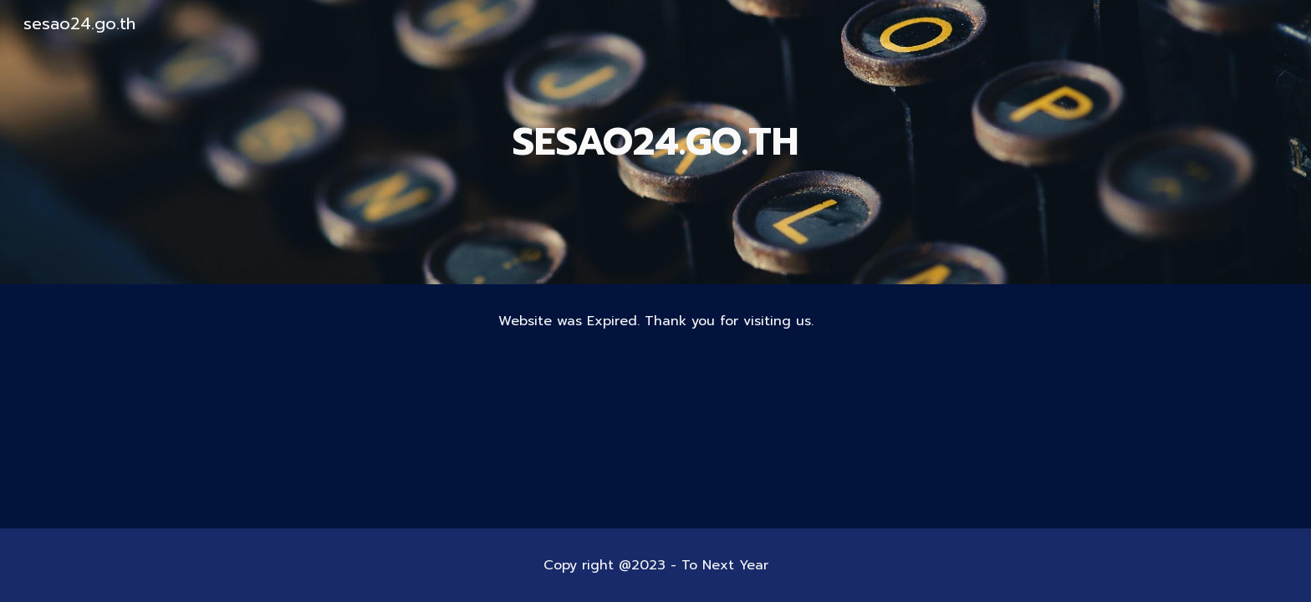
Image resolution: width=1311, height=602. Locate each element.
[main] (655, 143)
